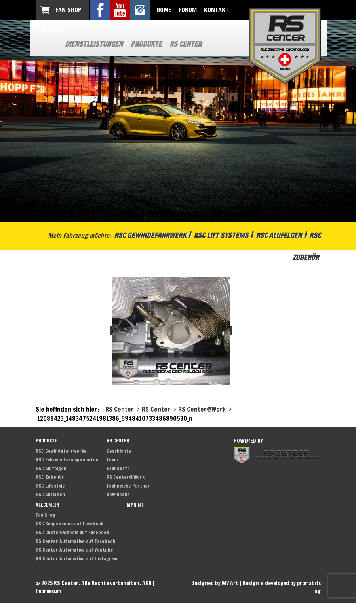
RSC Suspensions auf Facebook (69, 523)
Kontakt (216, 10)
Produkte (146, 44)
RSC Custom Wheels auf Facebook (72, 532)
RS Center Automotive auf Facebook (75, 541)
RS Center (185, 44)
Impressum (48, 591)
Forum (188, 10)
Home (163, 10)
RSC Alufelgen (279, 235)
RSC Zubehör (50, 477)
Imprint (134, 504)
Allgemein (47, 504)
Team (112, 459)
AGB (147, 583)
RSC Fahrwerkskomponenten (67, 459)
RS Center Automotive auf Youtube (74, 549)
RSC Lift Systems (221, 235)
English (50, 29)
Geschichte (119, 451)
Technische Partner (128, 485)
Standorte (118, 468)
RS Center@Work (126, 477)
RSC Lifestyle (50, 485)
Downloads (118, 494)
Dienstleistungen (94, 44)
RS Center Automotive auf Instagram (76, 558)
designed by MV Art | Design (225, 583)
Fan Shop (68, 10)
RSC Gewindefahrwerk (150, 235)
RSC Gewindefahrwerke (61, 451)
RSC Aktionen (50, 494)
